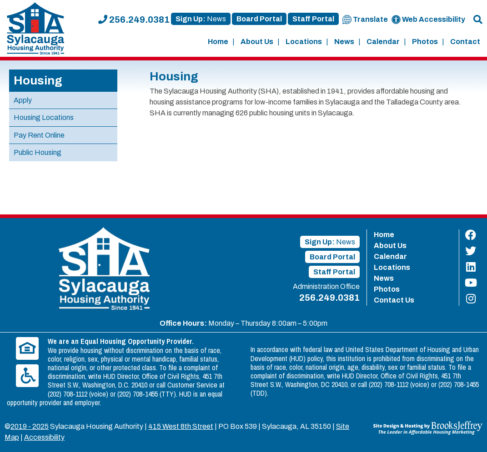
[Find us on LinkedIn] (470, 267)
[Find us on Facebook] (470, 235)
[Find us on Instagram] (470, 298)
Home (218, 41)
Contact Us (394, 300)
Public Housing (37, 152)
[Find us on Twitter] (470, 251)
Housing (38, 80)
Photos (425, 41)
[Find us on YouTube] (470, 282)
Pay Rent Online (39, 135)
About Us (257, 41)
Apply (23, 100)
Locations (304, 41)
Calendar (383, 41)
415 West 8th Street (180, 426)
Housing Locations (44, 117)
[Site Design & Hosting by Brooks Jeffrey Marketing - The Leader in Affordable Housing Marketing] (427, 427)
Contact (465, 41)
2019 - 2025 (29, 426)
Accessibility (44, 437)
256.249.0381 (134, 20)
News (344, 41)
